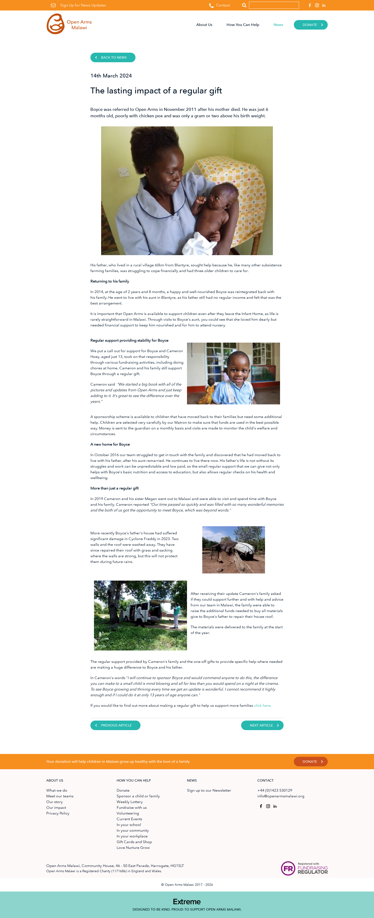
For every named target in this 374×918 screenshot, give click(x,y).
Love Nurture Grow (133, 847)
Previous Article (116, 725)
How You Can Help (243, 24)
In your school (129, 824)
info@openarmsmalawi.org (280, 796)
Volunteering (128, 813)
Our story (54, 801)
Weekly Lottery (130, 801)
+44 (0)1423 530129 (274, 790)
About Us (204, 24)
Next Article (261, 725)
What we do (56, 790)
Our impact (56, 807)
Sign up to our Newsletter (209, 790)
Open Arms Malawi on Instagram (316, 3)
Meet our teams (59, 796)
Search (244, 5)
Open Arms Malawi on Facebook (309, 3)
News (278, 24)
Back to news (114, 58)
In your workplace (132, 836)
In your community (133, 830)
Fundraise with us (132, 807)
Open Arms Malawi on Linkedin (323, 3)
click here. (262, 705)
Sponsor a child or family (138, 796)
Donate (310, 25)
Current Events (129, 819)
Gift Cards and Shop (134, 842)
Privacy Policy (57, 813)
